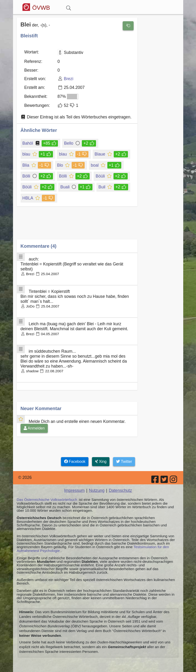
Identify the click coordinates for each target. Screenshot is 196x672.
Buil (102, 187)
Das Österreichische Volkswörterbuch (47, 500)
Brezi (68, 78)
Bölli (27, 176)
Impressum (74, 490)
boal (95, 165)
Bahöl (28, 143)
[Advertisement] (77, 226)
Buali (65, 187)
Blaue (100, 154)
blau (26, 154)
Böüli (100, 176)
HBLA (28, 198)
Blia (26, 165)
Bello (69, 143)
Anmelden (34, 428)
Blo (60, 165)
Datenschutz (120, 490)
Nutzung (97, 490)
